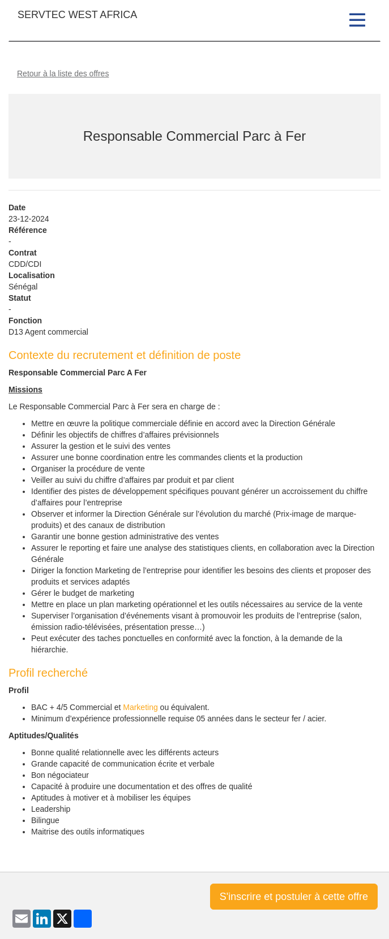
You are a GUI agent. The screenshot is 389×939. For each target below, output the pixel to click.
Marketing (140, 707)
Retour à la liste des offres (63, 73)
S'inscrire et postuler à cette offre (294, 896)
